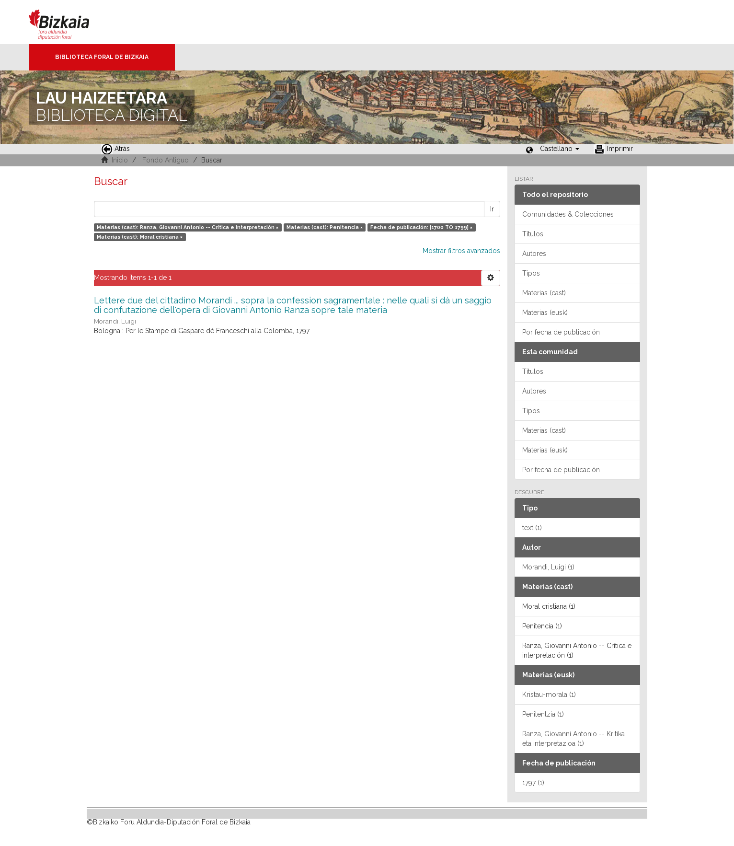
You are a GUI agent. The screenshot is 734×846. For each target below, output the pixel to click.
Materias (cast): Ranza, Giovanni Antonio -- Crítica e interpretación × (187, 227)
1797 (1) (533, 783)
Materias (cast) (544, 293)
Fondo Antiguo (165, 160)
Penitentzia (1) (543, 714)
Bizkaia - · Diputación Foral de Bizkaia (69, 22)
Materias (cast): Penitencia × (325, 227)
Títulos (532, 234)
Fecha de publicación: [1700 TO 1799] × (421, 227)
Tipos (531, 273)
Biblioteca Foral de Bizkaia (102, 57)
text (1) (532, 528)
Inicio (120, 160)
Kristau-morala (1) (549, 694)
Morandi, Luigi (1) (548, 567)
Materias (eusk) (545, 312)
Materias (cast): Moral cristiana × (140, 237)
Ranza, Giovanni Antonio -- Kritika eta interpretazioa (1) (573, 738)
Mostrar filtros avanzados (461, 251)
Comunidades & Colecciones (568, 214)
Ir (492, 209)
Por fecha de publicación (561, 332)
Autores (534, 253)
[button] (559, 148)
